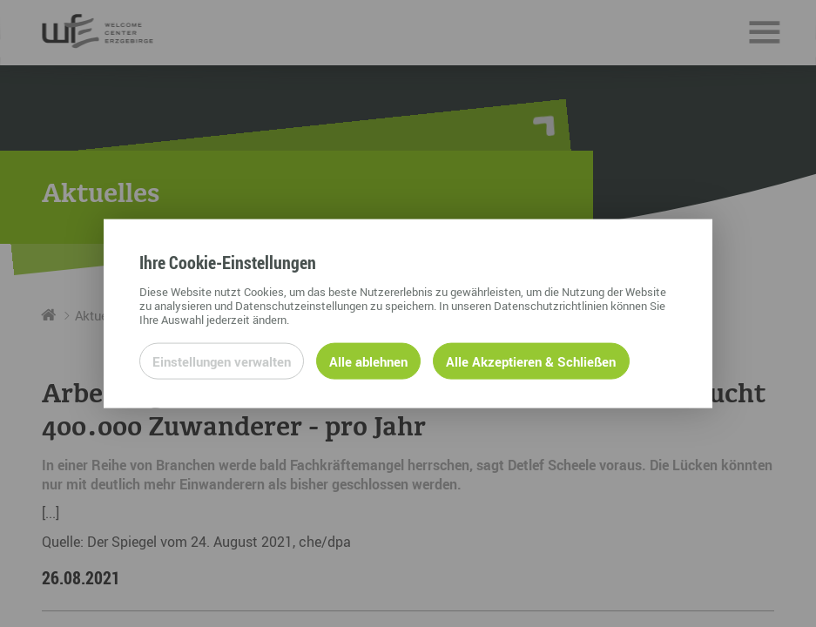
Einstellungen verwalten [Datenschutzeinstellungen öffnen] (221, 360)
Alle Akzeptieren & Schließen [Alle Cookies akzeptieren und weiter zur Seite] (531, 360)
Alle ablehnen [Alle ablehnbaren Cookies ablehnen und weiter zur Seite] (368, 360)
